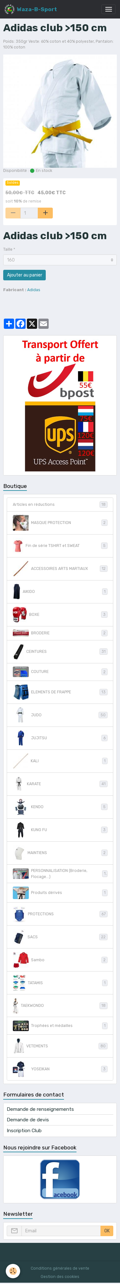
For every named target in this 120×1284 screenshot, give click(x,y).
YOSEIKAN (60, 1069)
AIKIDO (60, 592)
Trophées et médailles (60, 1026)
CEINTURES (60, 652)
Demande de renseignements (40, 1109)
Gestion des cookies (60, 1276)
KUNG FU (60, 830)
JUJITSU (60, 738)
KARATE (60, 784)
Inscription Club (24, 1130)
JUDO (60, 715)
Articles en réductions (60, 504)
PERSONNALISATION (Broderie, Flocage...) (60, 873)
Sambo (60, 960)
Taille (7, 249)
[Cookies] (13, 1271)
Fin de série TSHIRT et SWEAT (60, 546)
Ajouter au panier (24, 275)
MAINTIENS (60, 853)
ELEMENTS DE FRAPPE (60, 692)
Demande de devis (28, 1120)
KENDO (60, 807)
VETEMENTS (60, 1046)
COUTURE (60, 672)
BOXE (60, 615)
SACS (60, 937)
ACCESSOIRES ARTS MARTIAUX (60, 569)
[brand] (30, 9)
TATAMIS (60, 983)
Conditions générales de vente (60, 1268)
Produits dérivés (60, 893)
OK (107, 1231)
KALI (60, 761)
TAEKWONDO (60, 1006)
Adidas (33, 290)
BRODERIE (60, 633)
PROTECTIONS (60, 914)
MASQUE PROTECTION (60, 523)
